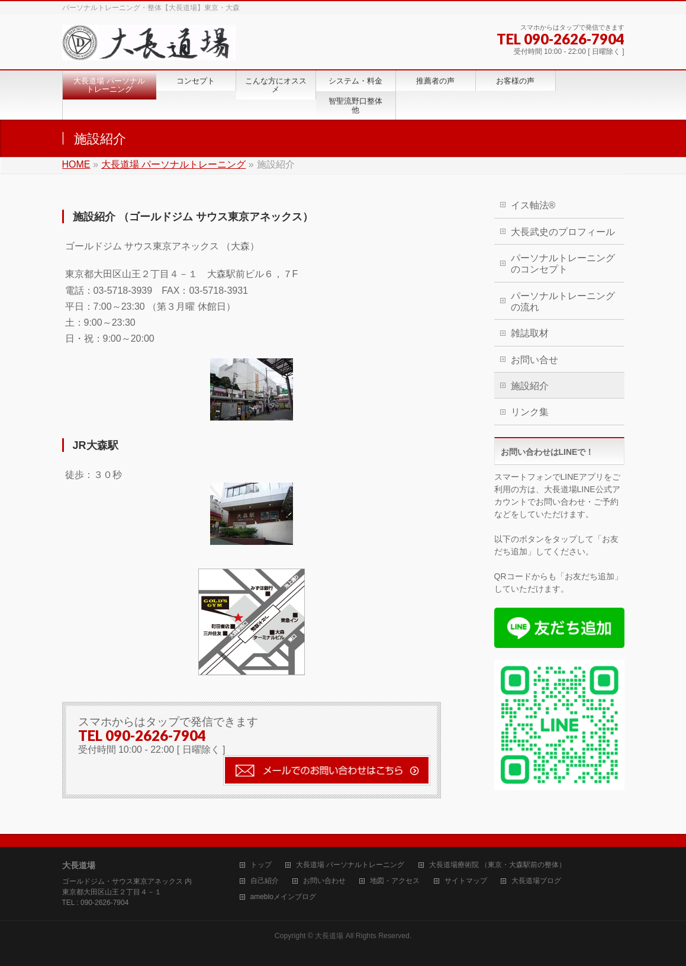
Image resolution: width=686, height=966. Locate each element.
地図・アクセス (395, 881)
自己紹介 (264, 881)
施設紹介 (530, 386)
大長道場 (329, 936)
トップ (261, 865)
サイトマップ (466, 881)
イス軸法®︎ (533, 205)
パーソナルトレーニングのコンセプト (563, 263)
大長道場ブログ (536, 881)
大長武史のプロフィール (563, 232)
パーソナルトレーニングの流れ (563, 301)
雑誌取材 (530, 333)
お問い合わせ (324, 881)
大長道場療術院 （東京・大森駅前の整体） (497, 865)
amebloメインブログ (283, 897)
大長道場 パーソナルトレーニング (350, 865)
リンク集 (530, 412)
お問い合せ (534, 360)
